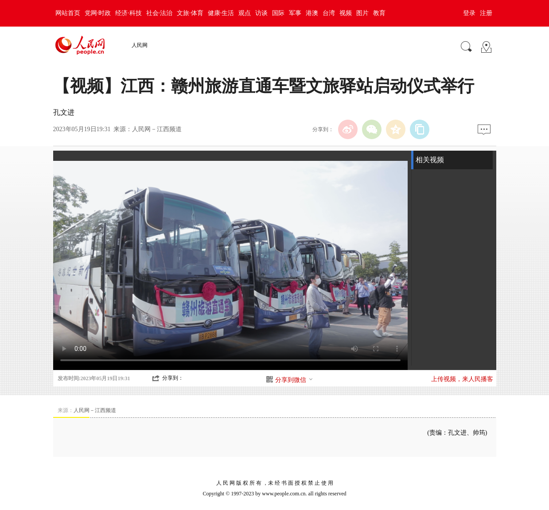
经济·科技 (128, 13)
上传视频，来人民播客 (462, 379)
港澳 (312, 13)
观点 (244, 13)
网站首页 (67, 13)
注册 (486, 13)
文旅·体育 (190, 13)
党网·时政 (98, 13)
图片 (362, 13)
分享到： (172, 378)
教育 (379, 13)
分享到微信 (294, 380)
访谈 (261, 13)
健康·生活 (221, 13)
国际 (278, 13)
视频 (345, 13)
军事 (295, 13)
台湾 (329, 13)
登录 (469, 13)
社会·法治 (159, 13)
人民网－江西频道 (157, 129)
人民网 (140, 45)
